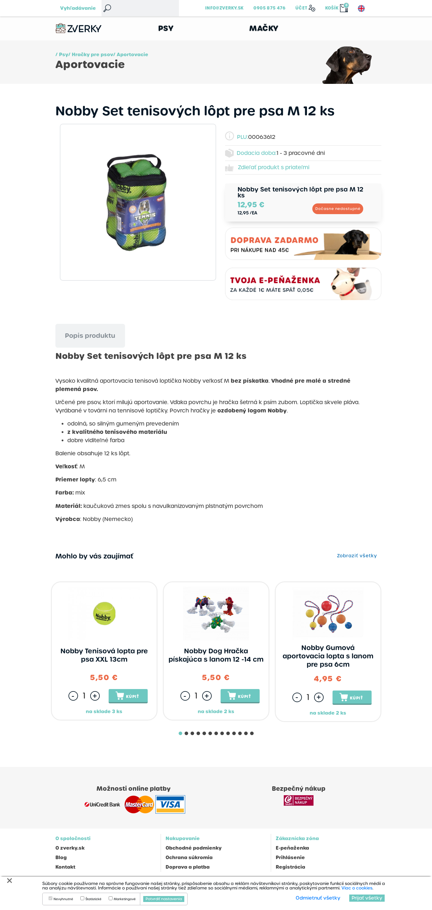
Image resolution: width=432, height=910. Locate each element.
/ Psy (61, 54)
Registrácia (290, 867)
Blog (61, 857)
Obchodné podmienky (194, 848)
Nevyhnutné (63, 899)
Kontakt (65, 867)
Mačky (264, 28)
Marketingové (125, 899)
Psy (166, 28)
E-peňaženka (292, 848)
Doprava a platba (188, 867)
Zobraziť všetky (357, 556)
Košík (332, 8)
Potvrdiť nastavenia (164, 899)
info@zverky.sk (224, 8)
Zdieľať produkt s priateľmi (274, 167)
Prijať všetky (367, 898)
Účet (301, 8)
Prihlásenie (290, 857)
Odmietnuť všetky (318, 898)
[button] (180, 733)
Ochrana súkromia (189, 857)
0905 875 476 (269, 8)
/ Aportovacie (130, 54)
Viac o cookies (356, 888)
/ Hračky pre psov (90, 54)
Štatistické (93, 899)
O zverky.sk (70, 848)
